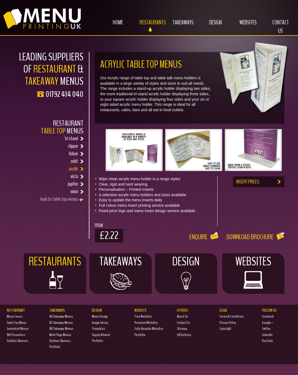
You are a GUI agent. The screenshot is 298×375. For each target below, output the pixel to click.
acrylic (53, 169)
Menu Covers (14, 316)
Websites (244, 25)
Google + (267, 322)
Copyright (225, 328)
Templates (98, 328)
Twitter (266, 328)
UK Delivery (184, 334)
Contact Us (280, 29)
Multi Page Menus (60, 334)
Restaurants (150, 25)
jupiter (53, 184)
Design (210, 25)
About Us (182, 316)
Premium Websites (146, 322)
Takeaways (180, 25)
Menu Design (100, 316)
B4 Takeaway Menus (61, 328)
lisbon (53, 153)
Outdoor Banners (17, 340)
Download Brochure (255, 237)
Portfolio (54, 346)
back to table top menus (61, 199)
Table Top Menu (16, 322)
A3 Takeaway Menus (61, 322)
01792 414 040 (64, 94)
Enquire (203, 237)
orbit (53, 161)
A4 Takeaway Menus (61, 316)
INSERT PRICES (259, 181)
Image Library (100, 322)
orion (53, 191)
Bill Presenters (16, 334)
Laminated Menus (17, 328)
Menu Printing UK (41, 17)
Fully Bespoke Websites (148, 328)
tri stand (53, 138)
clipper (53, 146)
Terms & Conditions (231, 316)
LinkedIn (267, 334)
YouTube (267, 340)
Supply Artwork (101, 334)
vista (53, 176)
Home (112, 25)
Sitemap (182, 328)
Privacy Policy (227, 322)
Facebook (268, 316)
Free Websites (143, 316)
